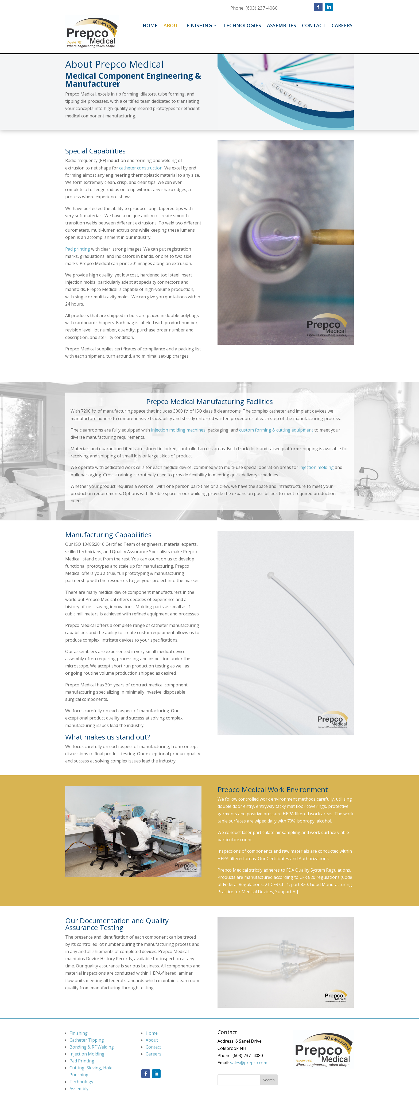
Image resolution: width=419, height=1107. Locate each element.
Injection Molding (86, 1054)
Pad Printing (81, 1061)
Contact (314, 26)
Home (150, 26)
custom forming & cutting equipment (276, 430)
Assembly (78, 1089)
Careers (342, 26)
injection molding (316, 467)
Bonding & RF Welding (91, 1047)
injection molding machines (178, 430)
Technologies (242, 26)
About (172, 26)
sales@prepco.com (248, 1063)
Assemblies (281, 26)
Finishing (199, 26)
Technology (81, 1082)
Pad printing (77, 249)
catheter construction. (141, 168)
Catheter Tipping (86, 1040)
